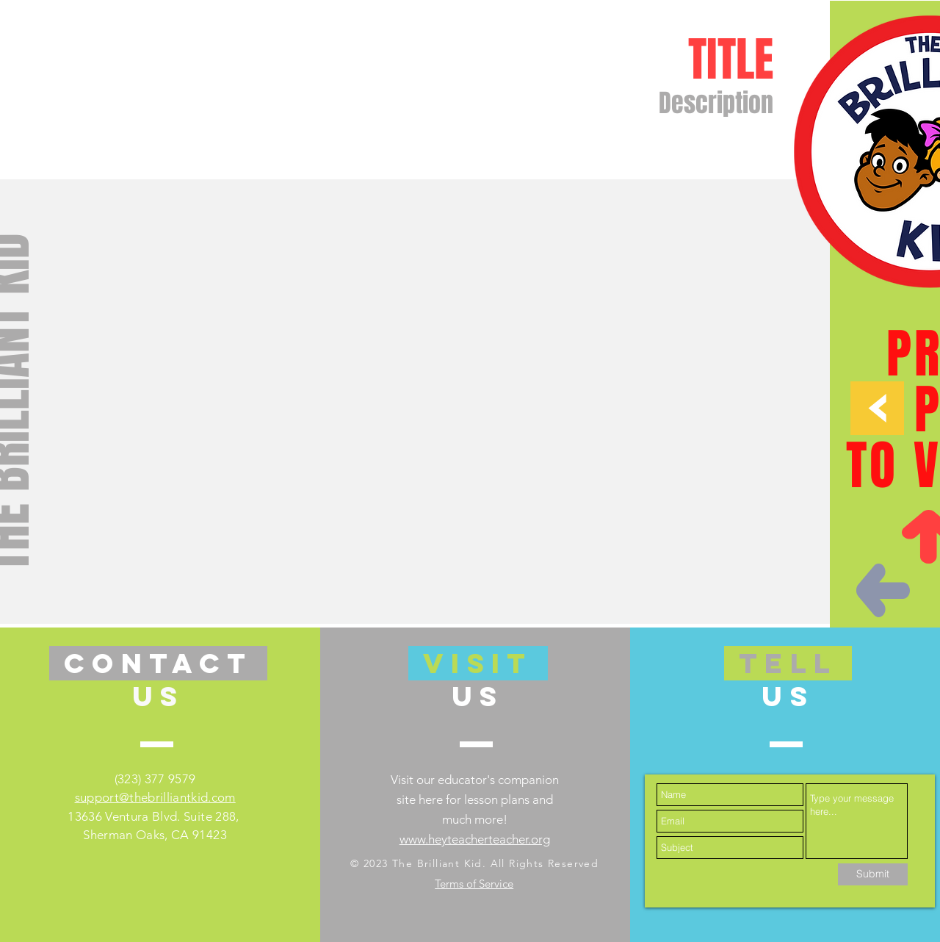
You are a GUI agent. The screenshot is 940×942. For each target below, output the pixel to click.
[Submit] (873, 874)
